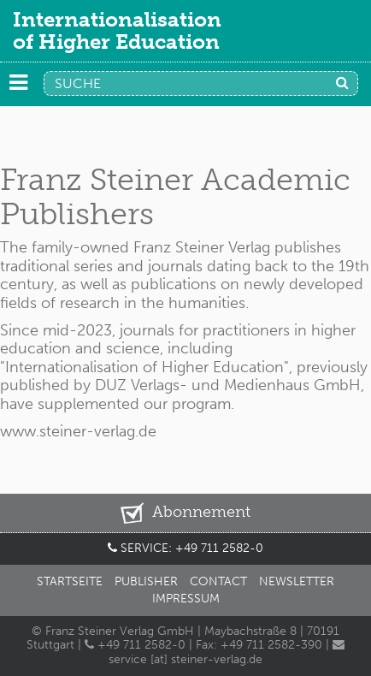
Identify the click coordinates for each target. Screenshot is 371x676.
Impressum (186, 598)
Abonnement (185, 513)
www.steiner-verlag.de (78, 431)
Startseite (70, 581)
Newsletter (296, 581)
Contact (218, 581)
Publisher (146, 581)
